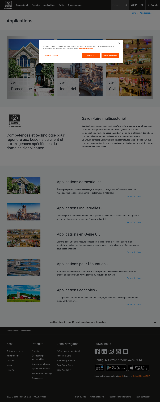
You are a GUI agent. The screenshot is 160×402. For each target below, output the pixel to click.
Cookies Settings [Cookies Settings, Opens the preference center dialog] (51, 55)
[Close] (119, 43)
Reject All (90, 55)
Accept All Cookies (110, 55)
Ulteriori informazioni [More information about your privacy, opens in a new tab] (86, 49)
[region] (81, 51)
